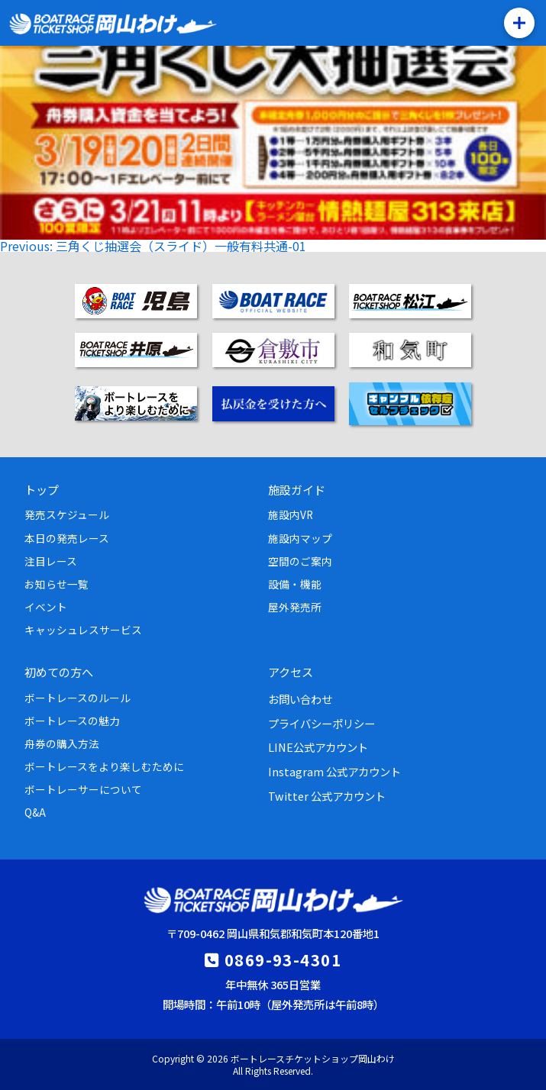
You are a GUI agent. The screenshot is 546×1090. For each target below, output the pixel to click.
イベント (45, 606)
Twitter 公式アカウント (327, 796)
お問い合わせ (300, 699)
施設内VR (290, 514)
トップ (41, 489)
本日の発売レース (66, 538)
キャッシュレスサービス (83, 629)
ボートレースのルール (77, 697)
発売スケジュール (66, 514)
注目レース (50, 561)
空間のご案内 (300, 561)
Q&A (35, 812)
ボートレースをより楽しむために (104, 766)
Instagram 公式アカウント (334, 771)
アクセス (290, 671)
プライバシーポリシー (321, 723)
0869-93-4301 (283, 959)
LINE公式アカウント (318, 747)
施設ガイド (296, 489)
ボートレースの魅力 (72, 720)
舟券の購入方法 (61, 743)
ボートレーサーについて (83, 789)
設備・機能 (294, 584)
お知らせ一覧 (56, 584)
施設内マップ (300, 538)
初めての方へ (58, 671)
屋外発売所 (294, 606)
